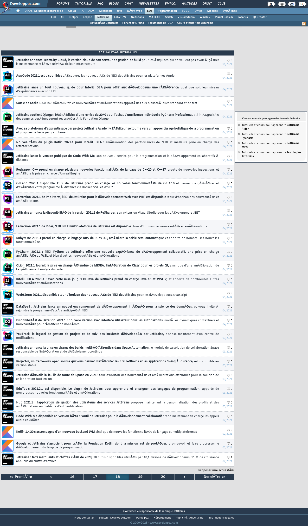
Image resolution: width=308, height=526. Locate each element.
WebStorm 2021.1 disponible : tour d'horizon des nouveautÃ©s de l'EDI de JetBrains (101, 295)
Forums (63, 4)
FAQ (100, 4)
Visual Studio (186, 17)
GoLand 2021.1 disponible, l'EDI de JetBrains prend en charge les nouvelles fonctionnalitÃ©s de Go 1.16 (117, 185)
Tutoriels (83, 4)
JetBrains (103, 17)
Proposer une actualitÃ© (216, 470)
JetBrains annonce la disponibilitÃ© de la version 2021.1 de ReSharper (108, 213)
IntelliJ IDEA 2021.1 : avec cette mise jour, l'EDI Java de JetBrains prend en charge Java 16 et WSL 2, (117, 281)
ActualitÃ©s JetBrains (104, 23)
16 (72, 477)
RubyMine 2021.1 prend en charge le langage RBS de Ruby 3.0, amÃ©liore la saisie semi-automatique (117, 240)
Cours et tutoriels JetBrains (195, 23)
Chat (128, 4)
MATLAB (154, 17)
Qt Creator (260, 17)
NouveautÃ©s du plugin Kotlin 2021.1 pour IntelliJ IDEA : (117, 144)
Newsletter (149, 4)
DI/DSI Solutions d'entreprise (44, 11)
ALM (91, 11)
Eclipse (87, 17)
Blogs (114, 4)
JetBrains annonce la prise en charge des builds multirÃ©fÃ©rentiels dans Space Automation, (117, 350)
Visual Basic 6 (224, 17)
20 (163, 477)
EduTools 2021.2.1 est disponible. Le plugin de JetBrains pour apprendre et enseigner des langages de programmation (117, 391)
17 (95, 477)
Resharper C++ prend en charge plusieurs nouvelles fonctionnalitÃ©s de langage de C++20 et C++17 (117, 172)
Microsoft (105, 11)
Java (119, 11)
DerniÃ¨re (214, 477)
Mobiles (212, 11)
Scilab (169, 17)
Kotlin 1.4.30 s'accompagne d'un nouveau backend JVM (106, 432)
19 (140, 477)
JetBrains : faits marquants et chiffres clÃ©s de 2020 (117, 459)
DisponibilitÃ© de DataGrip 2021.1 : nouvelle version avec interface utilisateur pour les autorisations (117, 322)
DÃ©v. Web (134, 11)
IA (82, 11)
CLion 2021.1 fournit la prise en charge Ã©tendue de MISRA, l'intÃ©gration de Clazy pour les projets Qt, (117, 268)
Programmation (167, 11)
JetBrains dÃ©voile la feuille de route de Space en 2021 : (117, 377)
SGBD (186, 11)
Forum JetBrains (133, 23)
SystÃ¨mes (230, 11)
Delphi (73, 17)
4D (62, 17)
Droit (207, 4)
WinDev (204, 17)
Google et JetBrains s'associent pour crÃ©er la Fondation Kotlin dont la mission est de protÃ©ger (117, 446)
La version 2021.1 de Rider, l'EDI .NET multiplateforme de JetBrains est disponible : (111, 227)
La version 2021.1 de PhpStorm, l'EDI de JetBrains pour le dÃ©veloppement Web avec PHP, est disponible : (117, 199)
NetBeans (137, 17)
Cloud (72, 11)
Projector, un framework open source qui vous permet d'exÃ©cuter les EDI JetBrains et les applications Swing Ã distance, (117, 363)
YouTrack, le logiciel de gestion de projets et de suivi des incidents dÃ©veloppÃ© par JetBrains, (117, 336)
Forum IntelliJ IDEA (160, 23)
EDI (149, 11)
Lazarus (243, 17)
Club (221, 4)
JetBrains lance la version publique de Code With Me (117, 158)
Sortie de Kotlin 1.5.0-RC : (106, 103)
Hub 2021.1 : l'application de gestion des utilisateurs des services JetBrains (117, 404)
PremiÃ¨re (21, 477)
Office (198, 11)
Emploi (170, 4)
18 (118, 477)
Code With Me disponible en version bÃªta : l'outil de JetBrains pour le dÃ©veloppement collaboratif (117, 418)
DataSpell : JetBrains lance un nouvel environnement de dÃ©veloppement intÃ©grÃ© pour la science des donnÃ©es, (117, 309)
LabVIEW (120, 17)
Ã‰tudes (189, 4)
